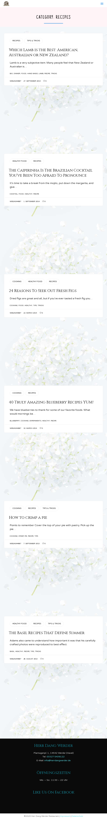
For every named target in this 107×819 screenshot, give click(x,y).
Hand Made (32, 74)
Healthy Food (19, 161)
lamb (41, 74)
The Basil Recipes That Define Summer (46, 633)
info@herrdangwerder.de (57, 760)
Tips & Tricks (33, 41)
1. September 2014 (31, 201)
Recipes (16, 41)
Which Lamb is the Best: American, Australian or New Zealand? (43, 52)
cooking (14, 305)
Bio (11, 74)
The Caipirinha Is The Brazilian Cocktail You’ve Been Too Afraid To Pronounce (50, 173)
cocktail (14, 194)
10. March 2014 (30, 428)
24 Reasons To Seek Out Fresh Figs (42, 290)
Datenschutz (77, 816)
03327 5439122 (56, 756)
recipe (47, 74)
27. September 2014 (32, 81)
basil (12, 651)
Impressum (65, 816)
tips (35, 305)
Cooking (16, 281)
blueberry (15, 421)
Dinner (17, 74)
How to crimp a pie (28, 517)
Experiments (35, 421)
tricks (54, 74)
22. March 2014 (30, 313)
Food (23, 74)
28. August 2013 (30, 659)
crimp (21, 536)
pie (26, 536)
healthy (28, 194)
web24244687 (15, 81)
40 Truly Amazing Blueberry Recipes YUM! (51, 402)
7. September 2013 (31, 544)
